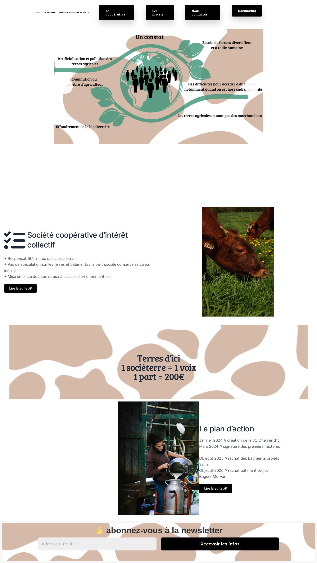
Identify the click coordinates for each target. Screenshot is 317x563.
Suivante (251, 86)
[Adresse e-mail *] (97, 543)
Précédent (65, 86)
